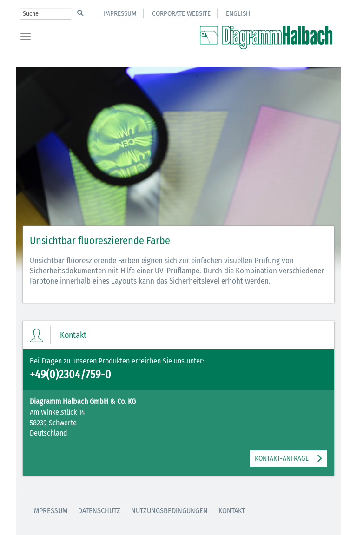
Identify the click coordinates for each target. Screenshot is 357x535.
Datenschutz (99, 510)
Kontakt (231, 510)
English (238, 13)
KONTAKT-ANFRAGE (282, 458)
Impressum (120, 13)
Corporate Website (181, 13)
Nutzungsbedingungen (169, 510)
